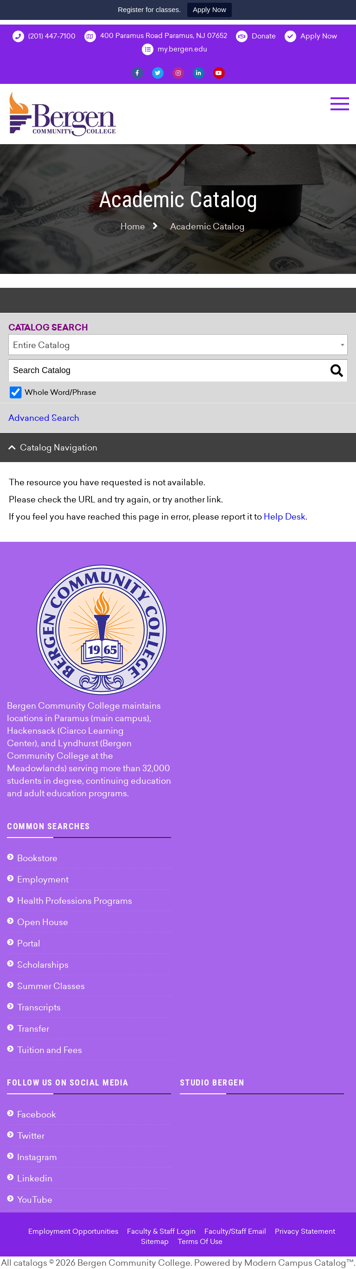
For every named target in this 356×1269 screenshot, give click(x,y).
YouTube (34, 1200)
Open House (42, 922)
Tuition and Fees (49, 1050)
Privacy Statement (305, 1231)
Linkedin (34, 1178)
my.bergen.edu (174, 49)
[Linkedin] (198, 72)
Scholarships (43, 965)
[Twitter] (158, 72)
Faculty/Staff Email (235, 1231)
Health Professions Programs (74, 901)
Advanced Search (43, 418)
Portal (28, 943)
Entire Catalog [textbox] (41, 345)
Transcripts (39, 1007)
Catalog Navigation (58, 447)
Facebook (36, 1114)
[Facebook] (137, 72)
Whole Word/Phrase (60, 392)
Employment (43, 879)
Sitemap (155, 1241)
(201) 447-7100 (44, 36)
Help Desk (284, 516)
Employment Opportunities (73, 1231)
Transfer (33, 1028)
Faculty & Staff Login (161, 1231)
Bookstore (37, 858)
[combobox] (178, 344)
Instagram (37, 1157)
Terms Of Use (200, 1241)
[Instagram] (178, 72)
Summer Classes (51, 986)
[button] (340, 104)
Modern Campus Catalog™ (299, 1263)
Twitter (30, 1136)
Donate (256, 36)
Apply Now (209, 9)
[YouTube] (219, 72)
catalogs (30, 1263)
